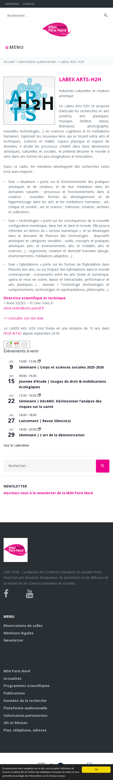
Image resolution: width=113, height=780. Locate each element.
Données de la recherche (25, 700)
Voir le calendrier (16, 445)
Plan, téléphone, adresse (25, 730)
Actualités (13, 678)
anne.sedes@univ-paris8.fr (24, 308)
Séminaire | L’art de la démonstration (51, 435)
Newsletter (13, 640)
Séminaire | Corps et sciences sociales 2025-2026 (61, 367)
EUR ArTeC (13, 333)
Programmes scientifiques (27, 685)
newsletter (12, 4)
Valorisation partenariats (37, 61)
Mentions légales (19, 633)
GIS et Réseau (15, 722)
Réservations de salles (23, 625)
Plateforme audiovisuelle (25, 708)
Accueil (9, 61)
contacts (28, 4)
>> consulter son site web (23, 318)
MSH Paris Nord (17, 671)
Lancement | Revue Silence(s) (45, 420)
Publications (14, 693)
